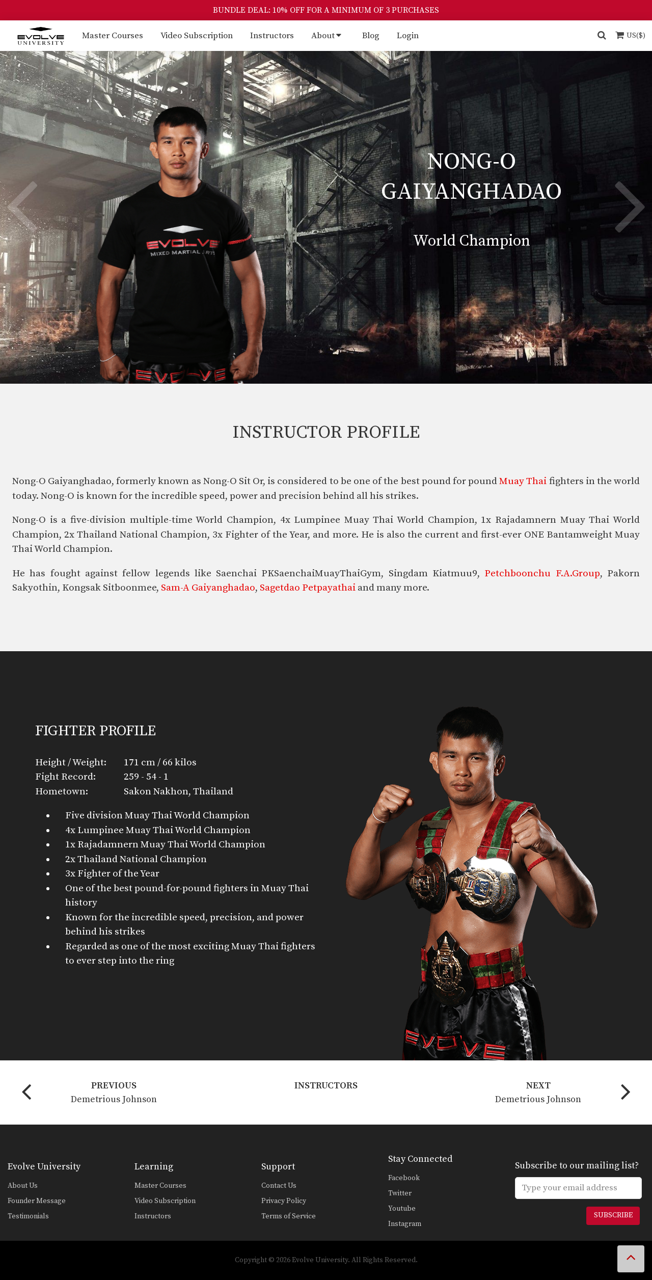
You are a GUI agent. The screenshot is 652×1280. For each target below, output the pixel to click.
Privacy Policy (283, 1201)
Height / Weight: (70, 762)
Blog (370, 35)
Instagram (404, 1224)
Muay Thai (523, 481)
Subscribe (613, 1215)
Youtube (402, 1208)
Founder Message (37, 1201)
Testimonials (28, 1216)
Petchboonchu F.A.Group (542, 573)
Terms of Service (288, 1216)
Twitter (400, 1193)
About (323, 35)
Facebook (404, 1178)
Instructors (272, 35)
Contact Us (278, 1185)
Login (408, 35)
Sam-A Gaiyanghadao (208, 588)
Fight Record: (65, 777)
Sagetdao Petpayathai (308, 588)
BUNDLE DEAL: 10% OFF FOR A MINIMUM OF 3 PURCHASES (326, 10)
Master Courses (112, 35)
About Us (23, 1185)
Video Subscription (196, 35)
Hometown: (61, 791)
